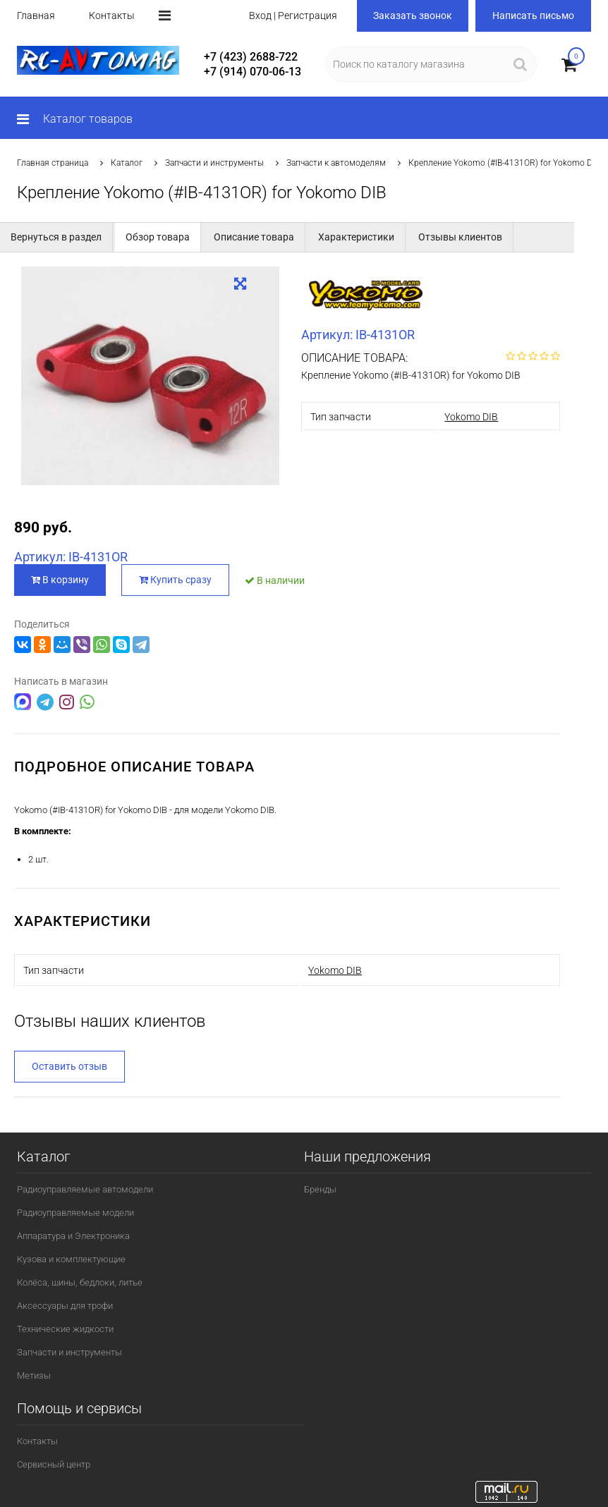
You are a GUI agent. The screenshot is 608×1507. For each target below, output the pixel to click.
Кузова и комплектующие (71, 1259)
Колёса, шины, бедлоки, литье (79, 1282)
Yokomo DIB (471, 416)
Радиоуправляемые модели (75, 1212)
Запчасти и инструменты (214, 163)
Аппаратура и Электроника (73, 1236)
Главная (36, 15)
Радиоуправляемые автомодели (85, 1189)
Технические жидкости (65, 1329)
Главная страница (52, 163)
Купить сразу (176, 579)
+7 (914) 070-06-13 (252, 71)
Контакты (112, 15)
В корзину (60, 579)
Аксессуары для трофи (65, 1305)
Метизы (34, 1375)
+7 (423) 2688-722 (251, 56)
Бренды (320, 1189)
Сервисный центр (53, 1464)
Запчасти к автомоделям (336, 163)
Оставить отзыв (69, 1066)
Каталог (126, 163)
